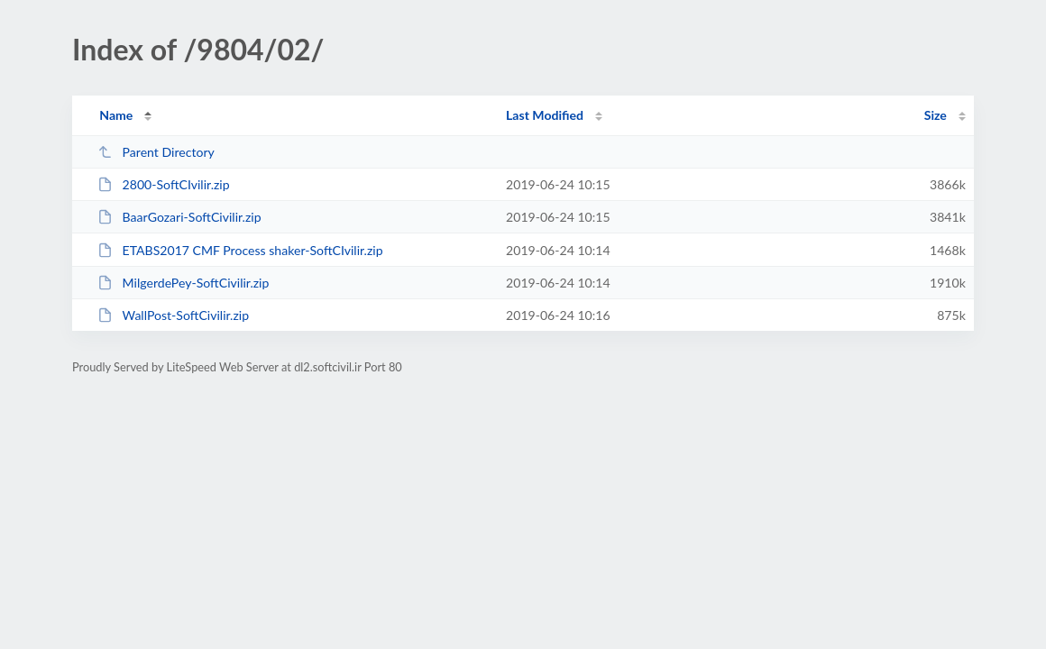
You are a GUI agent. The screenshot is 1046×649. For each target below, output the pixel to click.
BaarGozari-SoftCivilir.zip (179, 216)
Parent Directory (156, 152)
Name (116, 115)
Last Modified (544, 115)
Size (935, 115)
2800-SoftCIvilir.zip (163, 184)
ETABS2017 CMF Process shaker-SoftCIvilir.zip (239, 250)
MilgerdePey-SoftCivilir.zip (183, 282)
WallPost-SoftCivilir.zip (173, 315)
